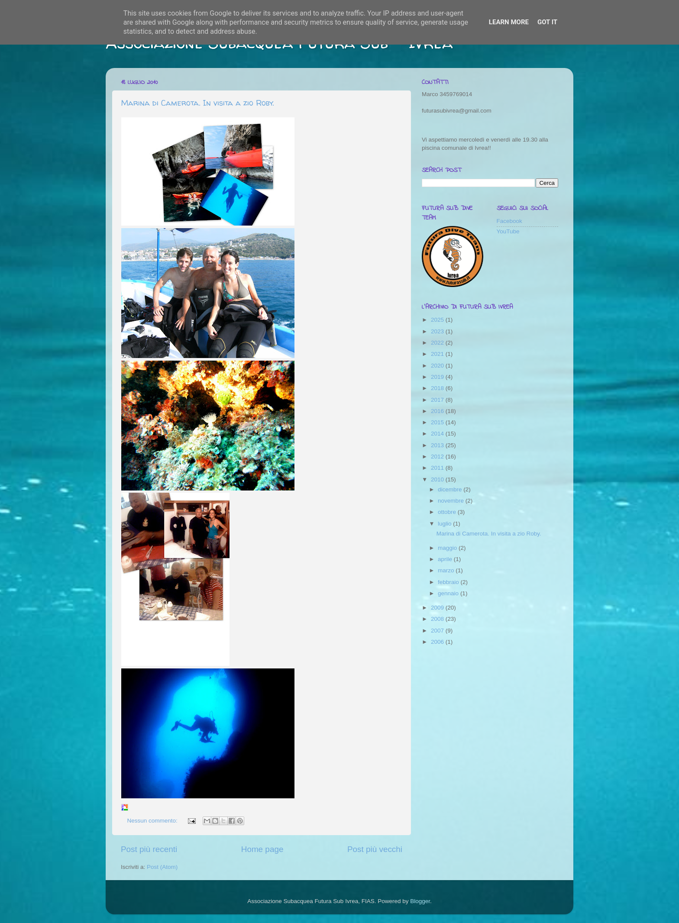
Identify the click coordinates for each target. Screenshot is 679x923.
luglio (445, 523)
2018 (438, 388)
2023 (438, 331)
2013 (438, 445)
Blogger (420, 901)
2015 (438, 422)
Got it (547, 22)
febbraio (449, 582)
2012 (438, 456)
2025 (438, 319)
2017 (438, 400)
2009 (438, 607)
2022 (438, 342)
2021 (438, 354)
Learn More (509, 22)
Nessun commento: (153, 820)
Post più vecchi (374, 849)
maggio (448, 548)
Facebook (509, 221)
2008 (438, 619)
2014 (438, 433)
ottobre (448, 512)
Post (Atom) (162, 867)
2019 (438, 377)
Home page (262, 849)
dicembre (450, 489)
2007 (438, 630)
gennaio (449, 593)
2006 (438, 642)
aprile (446, 559)
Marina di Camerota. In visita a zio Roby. (197, 102)
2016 (438, 411)
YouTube (508, 231)
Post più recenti (149, 849)
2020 (438, 365)
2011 (438, 468)
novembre (452, 500)
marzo (447, 570)
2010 (438, 479)
